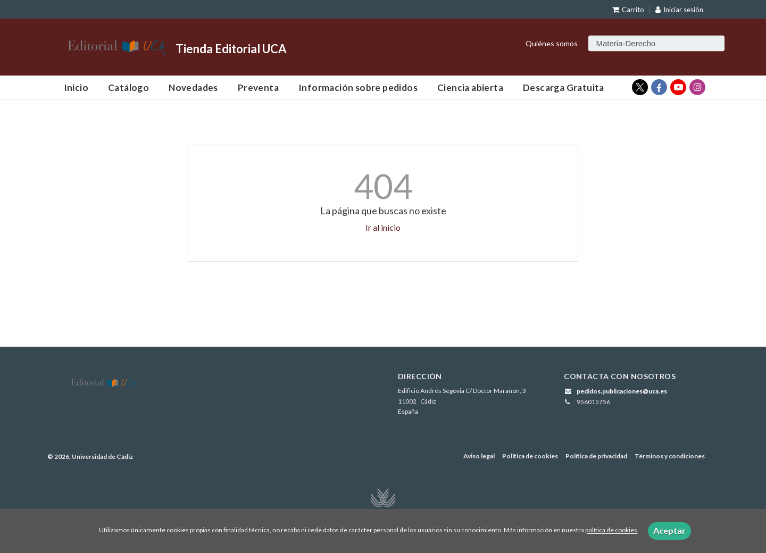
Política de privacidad (596, 456)
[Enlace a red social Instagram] (697, 87)
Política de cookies (530, 456)
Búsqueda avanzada (616, 57)
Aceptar (669, 530)
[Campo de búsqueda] (656, 43)
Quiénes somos (552, 42)
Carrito (628, 9)
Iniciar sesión (679, 9)
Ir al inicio (383, 227)
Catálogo (128, 87)
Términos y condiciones (670, 456)
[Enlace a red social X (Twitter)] (640, 87)
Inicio (76, 87)
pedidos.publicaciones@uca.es (622, 391)
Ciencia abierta (470, 87)
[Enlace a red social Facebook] (659, 87)
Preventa (258, 87)
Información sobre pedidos (358, 87)
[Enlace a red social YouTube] (678, 87)
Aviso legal (479, 456)
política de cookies (611, 530)
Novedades (193, 87)
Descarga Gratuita (563, 87)
